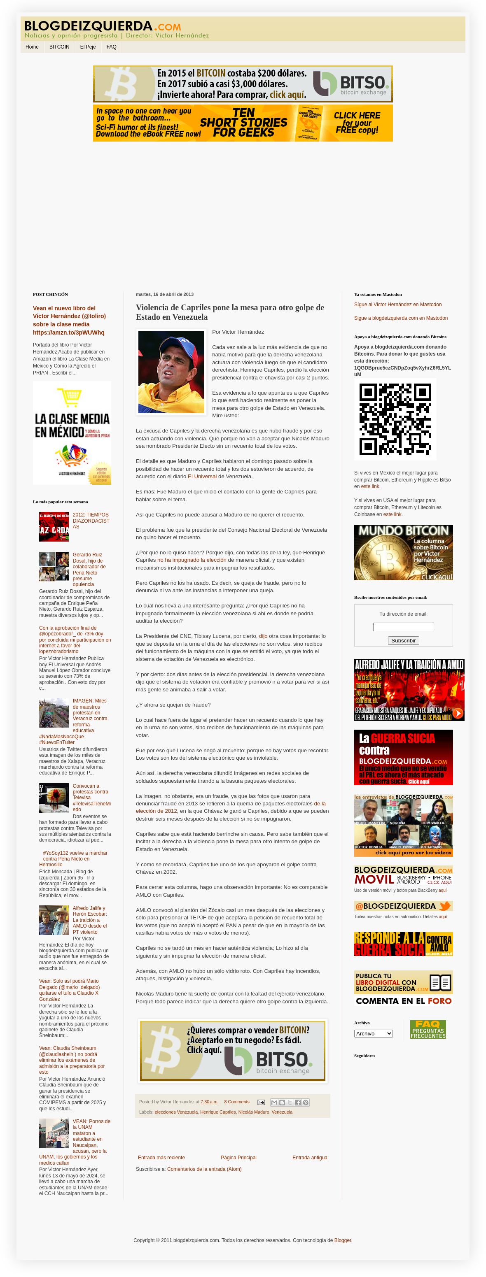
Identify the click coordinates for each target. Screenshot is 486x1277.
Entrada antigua (309, 1158)
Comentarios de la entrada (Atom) (204, 1169)
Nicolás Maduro (253, 1112)
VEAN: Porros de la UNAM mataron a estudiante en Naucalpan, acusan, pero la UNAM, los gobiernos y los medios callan (74, 1142)
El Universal (202, 476)
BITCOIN (59, 47)
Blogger (342, 1240)
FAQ (112, 47)
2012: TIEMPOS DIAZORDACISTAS (91, 521)
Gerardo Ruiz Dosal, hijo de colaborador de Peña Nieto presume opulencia (89, 569)
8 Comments (237, 1101)
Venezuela (282, 1112)
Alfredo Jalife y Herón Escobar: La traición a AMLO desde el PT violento (90, 920)
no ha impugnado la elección (192, 560)
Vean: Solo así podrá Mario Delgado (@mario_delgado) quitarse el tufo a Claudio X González (69, 990)
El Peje (88, 47)
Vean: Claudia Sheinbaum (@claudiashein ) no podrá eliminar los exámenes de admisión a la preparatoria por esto (72, 1060)
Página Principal (239, 1158)
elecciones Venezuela (176, 1112)
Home (32, 47)
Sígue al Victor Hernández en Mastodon (398, 304)
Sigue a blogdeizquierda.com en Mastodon (401, 318)
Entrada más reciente (161, 1158)
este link (370, 486)
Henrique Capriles (218, 1112)
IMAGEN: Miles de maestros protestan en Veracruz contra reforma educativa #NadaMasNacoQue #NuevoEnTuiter (73, 721)
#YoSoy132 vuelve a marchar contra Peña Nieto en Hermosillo (73, 859)
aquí (442, 890)
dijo (263, 636)
